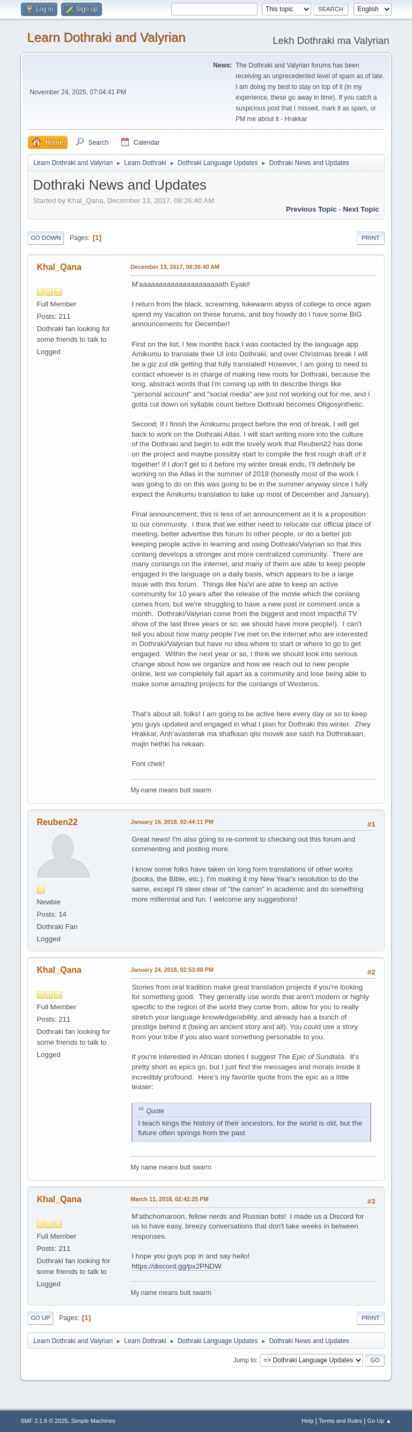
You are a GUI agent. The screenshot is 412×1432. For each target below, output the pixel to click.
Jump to (244, 1360)
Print (371, 238)
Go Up (40, 1318)
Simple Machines (93, 1421)
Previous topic (311, 209)
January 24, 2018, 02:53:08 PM (172, 969)
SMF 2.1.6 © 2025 (44, 1421)
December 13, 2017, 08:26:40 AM (174, 267)
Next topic (361, 209)
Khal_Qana (59, 267)
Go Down (46, 238)
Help (307, 1421)
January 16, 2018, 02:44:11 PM (172, 822)
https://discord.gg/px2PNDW (176, 1266)
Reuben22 (56, 822)
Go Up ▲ (379, 1421)
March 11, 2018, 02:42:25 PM (169, 1199)
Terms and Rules (340, 1421)
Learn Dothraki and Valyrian (106, 37)
